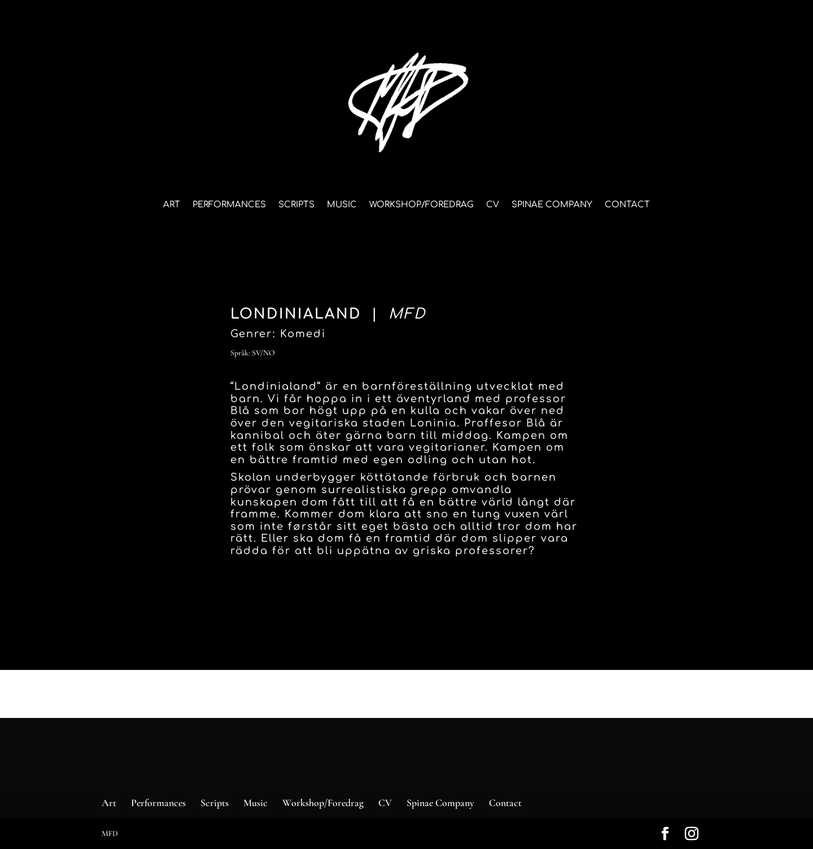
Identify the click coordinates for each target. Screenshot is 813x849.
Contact (627, 205)
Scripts (296, 205)
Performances (229, 205)
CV (492, 205)
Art (171, 205)
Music (342, 205)
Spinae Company (552, 205)
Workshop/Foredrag (421, 205)
